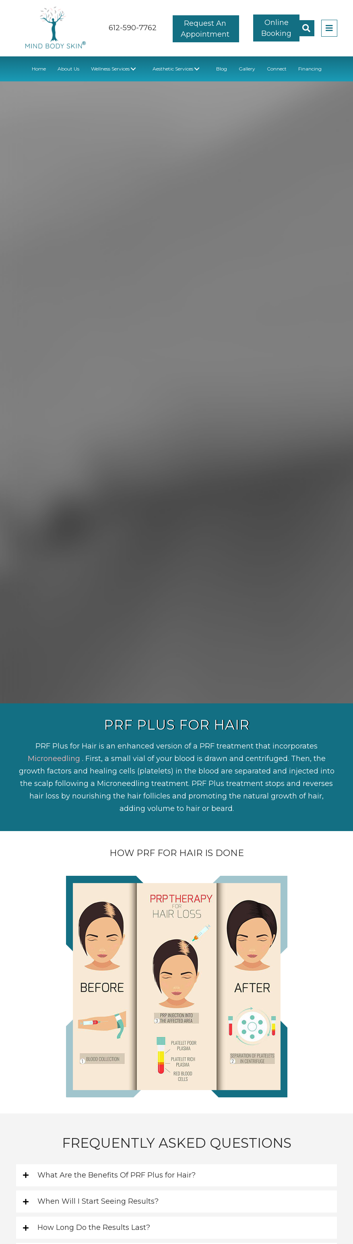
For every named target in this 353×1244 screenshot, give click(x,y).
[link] (39, 68)
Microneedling (55, 758)
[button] (206, 28)
